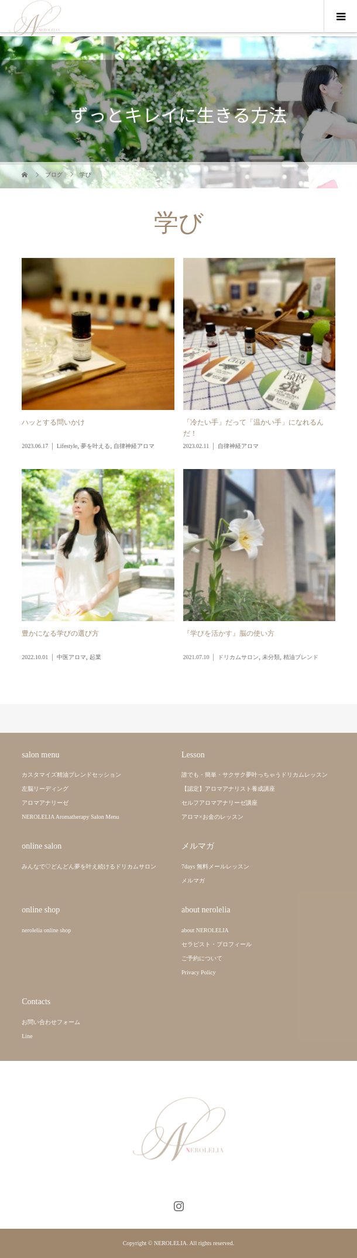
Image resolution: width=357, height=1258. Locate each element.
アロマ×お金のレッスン (212, 817)
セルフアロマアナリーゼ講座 (219, 802)
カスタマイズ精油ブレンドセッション (71, 774)
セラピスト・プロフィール (216, 944)
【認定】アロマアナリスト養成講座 (228, 788)
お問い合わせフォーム (51, 1022)
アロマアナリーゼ (45, 802)
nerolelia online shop (46, 930)
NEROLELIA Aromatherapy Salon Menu (70, 817)
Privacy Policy (198, 972)
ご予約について (201, 958)
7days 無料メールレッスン (215, 866)
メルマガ (193, 880)
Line (27, 1036)
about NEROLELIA (205, 930)
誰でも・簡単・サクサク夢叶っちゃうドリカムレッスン (254, 774)
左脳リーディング (45, 788)
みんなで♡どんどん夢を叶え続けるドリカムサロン (89, 866)
